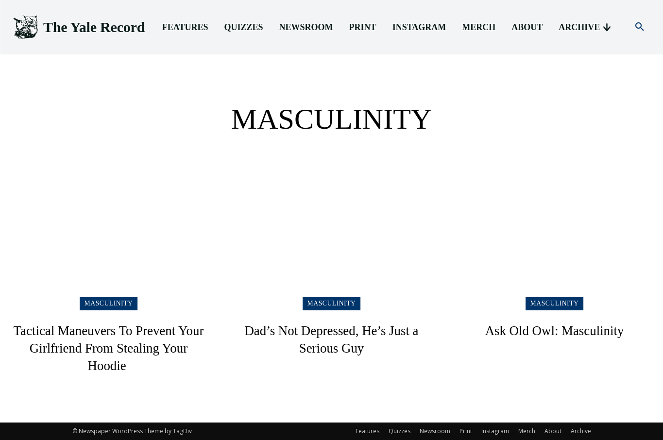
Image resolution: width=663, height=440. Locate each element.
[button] (639, 27)
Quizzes (399, 431)
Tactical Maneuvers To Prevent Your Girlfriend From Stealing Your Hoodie (108, 347)
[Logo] (78, 27)
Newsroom (435, 431)
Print (465, 431)
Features (367, 431)
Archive (581, 431)
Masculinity (109, 303)
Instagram (495, 431)
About (552, 431)
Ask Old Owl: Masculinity (554, 330)
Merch (526, 431)
